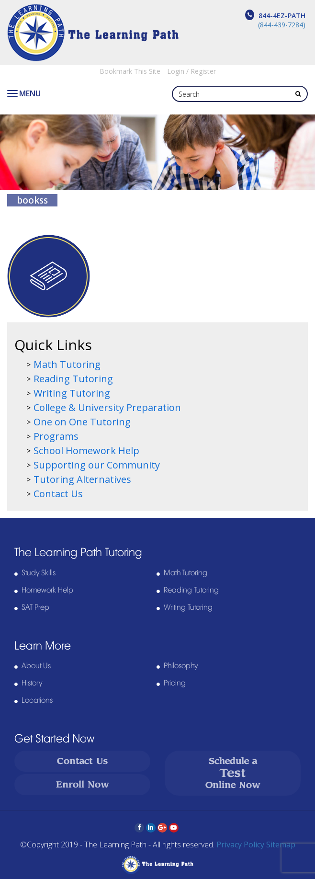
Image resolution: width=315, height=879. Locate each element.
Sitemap (280, 844)
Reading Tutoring (73, 378)
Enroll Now (82, 784)
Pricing (175, 683)
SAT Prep (35, 607)
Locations (37, 700)
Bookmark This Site (130, 71)
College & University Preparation (107, 407)
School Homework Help (86, 450)
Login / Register (191, 71)
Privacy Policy (240, 844)
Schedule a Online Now (232, 772)
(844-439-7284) (281, 24)
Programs (56, 436)
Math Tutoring (67, 364)
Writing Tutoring (72, 393)
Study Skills (39, 573)
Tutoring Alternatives (82, 479)
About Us (36, 666)
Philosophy (181, 666)
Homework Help (47, 590)
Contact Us (58, 493)
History (32, 683)
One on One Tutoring (82, 421)
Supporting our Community (97, 464)
